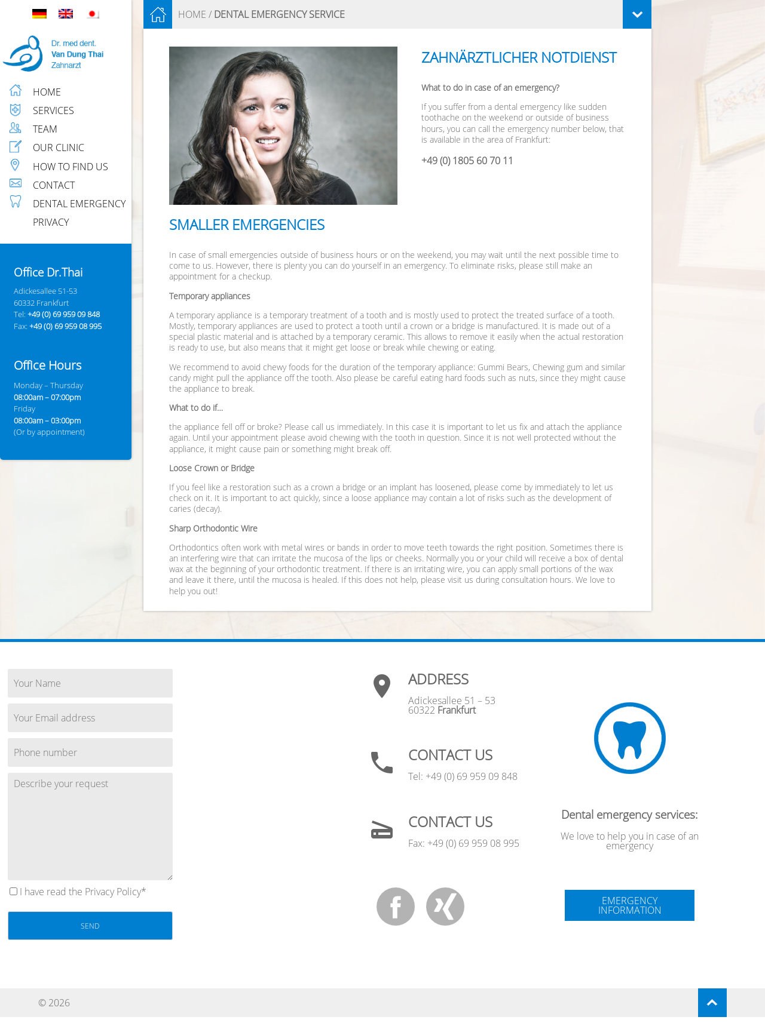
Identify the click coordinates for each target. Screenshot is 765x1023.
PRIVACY (51, 222)
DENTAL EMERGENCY (79, 203)
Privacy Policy (113, 891)
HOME (47, 92)
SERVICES (53, 110)
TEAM (45, 129)
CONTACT (54, 185)
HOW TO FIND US (70, 166)
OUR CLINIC (58, 147)
